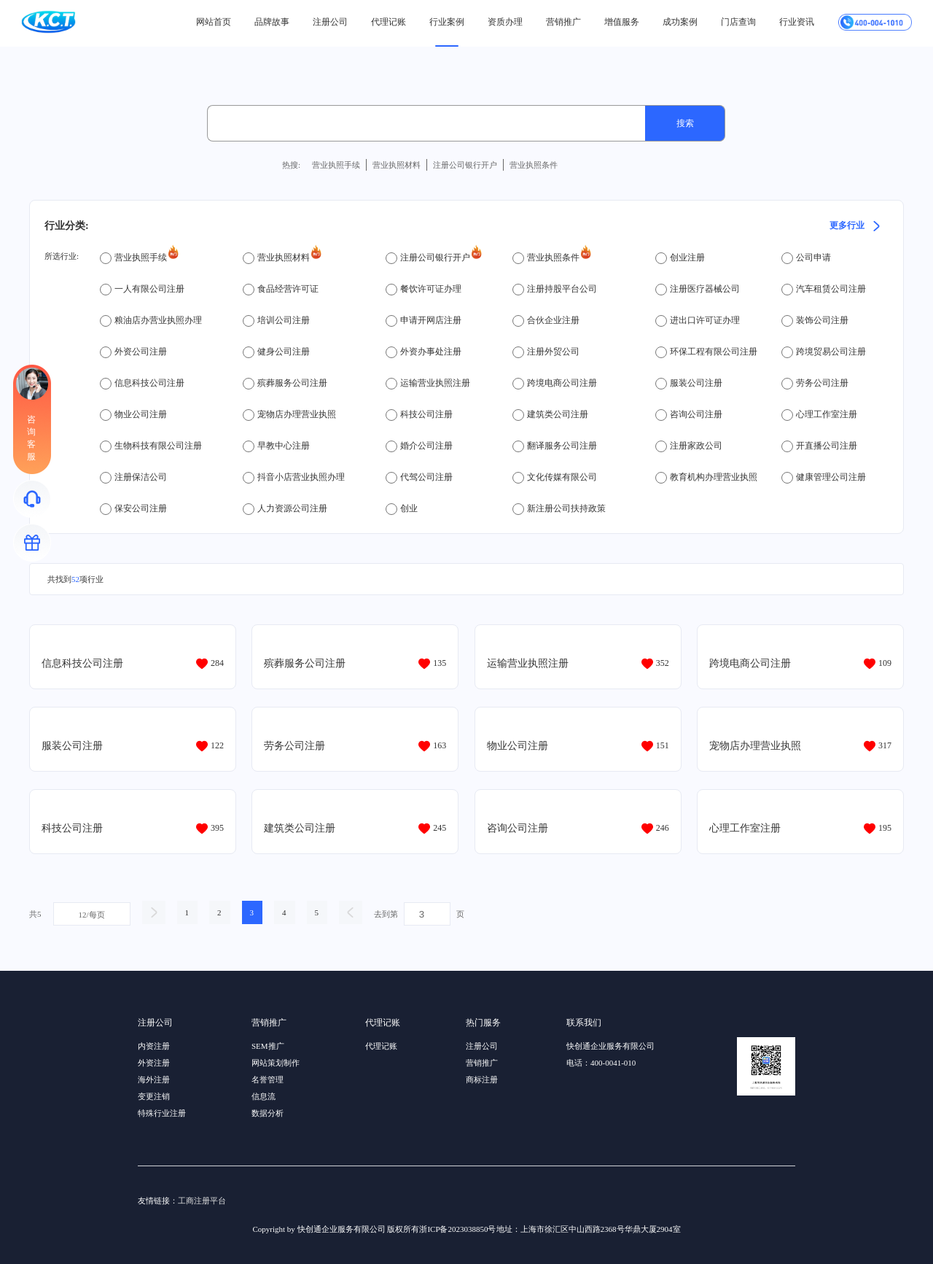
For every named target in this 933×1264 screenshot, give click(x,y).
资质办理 (505, 22)
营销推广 (563, 22)
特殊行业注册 (162, 1113)
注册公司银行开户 (465, 164)
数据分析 (267, 1113)
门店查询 (738, 22)
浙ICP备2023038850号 (457, 1229)
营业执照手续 (336, 164)
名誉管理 (267, 1079)
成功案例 (680, 22)
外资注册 (154, 1062)
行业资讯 (796, 22)
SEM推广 (267, 1046)
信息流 (263, 1096)
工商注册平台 (202, 1200)
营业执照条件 (534, 164)
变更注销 (154, 1096)
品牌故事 (271, 22)
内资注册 (154, 1046)
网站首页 (213, 22)
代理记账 (388, 22)
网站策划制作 (275, 1062)
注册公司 (330, 22)
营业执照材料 (396, 164)
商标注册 (482, 1079)
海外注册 (154, 1079)
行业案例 (446, 22)
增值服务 (621, 22)
